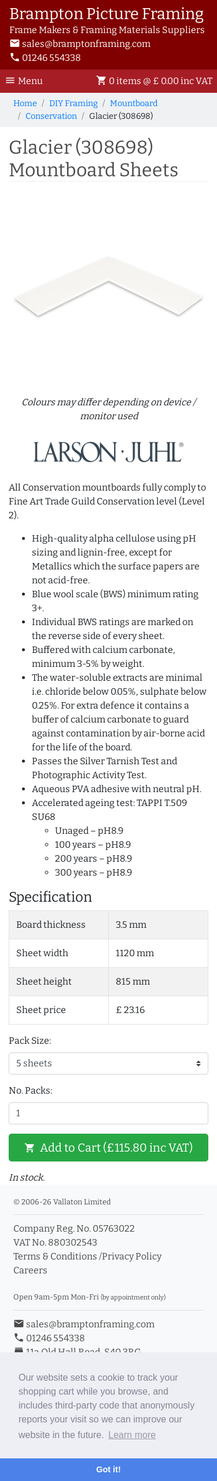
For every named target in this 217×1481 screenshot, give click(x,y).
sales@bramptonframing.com (79, 43)
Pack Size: (30, 1040)
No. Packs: (30, 1090)
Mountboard (134, 103)
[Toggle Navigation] (27, 81)
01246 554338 (45, 57)
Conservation (51, 116)
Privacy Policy (131, 1256)
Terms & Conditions (55, 1256)
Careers (30, 1270)
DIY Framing (73, 103)
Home (25, 103)
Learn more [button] (132, 1435)
